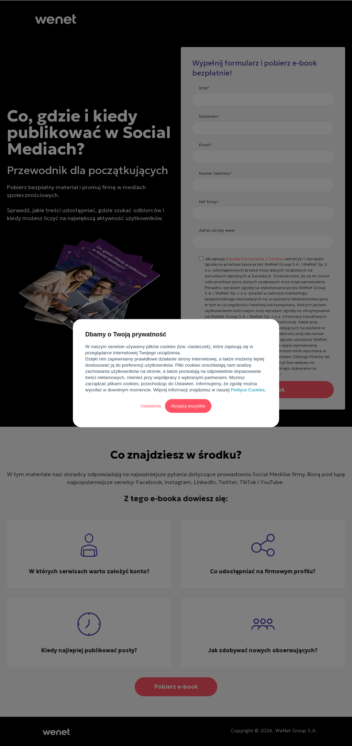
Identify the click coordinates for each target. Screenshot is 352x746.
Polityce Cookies (248, 389)
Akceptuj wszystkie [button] (188, 405)
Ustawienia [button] (151, 405)
